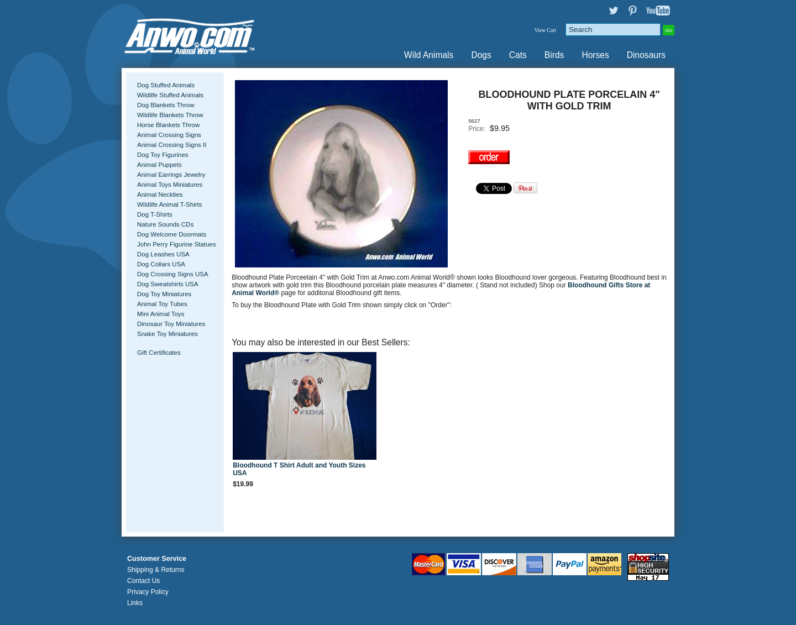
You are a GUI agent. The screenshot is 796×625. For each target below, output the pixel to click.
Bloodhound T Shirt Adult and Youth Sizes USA (299, 469)
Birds (554, 55)
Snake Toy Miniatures (167, 333)
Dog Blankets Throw (165, 105)
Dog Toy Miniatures (164, 294)
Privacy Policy (148, 592)
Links (135, 603)
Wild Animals (428, 55)
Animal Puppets (159, 164)
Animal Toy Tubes (162, 304)
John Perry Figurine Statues (176, 244)
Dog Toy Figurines (162, 154)
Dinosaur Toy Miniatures (171, 324)
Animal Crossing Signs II (171, 144)
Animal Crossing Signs (169, 135)
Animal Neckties (160, 194)
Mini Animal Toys (161, 314)
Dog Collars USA (161, 264)
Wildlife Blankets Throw (170, 115)
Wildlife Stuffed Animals (170, 95)
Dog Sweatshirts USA (167, 284)
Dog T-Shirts (154, 214)
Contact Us (143, 581)
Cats (518, 55)
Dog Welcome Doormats (171, 234)
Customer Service (156, 559)
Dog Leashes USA (163, 254)
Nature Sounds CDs (165, 224)
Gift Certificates (159, 352)
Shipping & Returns (155, 570)
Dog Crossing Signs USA (172, 274)
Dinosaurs (646, 55)
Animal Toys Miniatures (169, 184)
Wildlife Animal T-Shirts (169, 204)
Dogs (481, 55)
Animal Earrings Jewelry (171, 174)
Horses (595, 55)
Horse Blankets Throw (168, 125)
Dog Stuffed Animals (166, 85)
